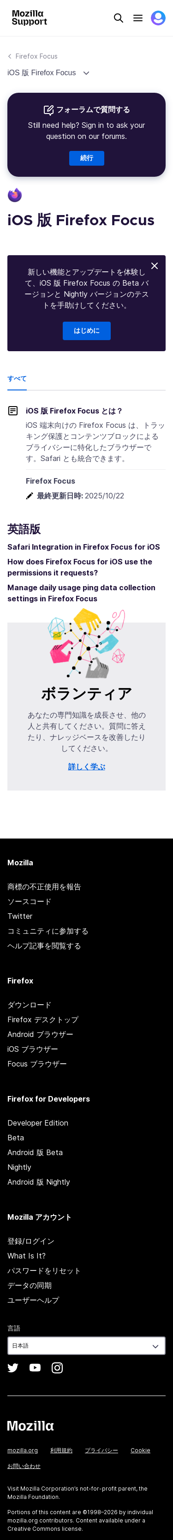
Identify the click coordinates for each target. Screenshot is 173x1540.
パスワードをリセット (44, 1270)
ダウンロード (29, 1004)
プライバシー (101, 1450)
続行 (86, 158)
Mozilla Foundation (33, 1496)
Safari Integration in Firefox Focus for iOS (83, 546)
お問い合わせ (24, 1465)
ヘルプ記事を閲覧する (44, 945)
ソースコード (29, 901)
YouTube (35, 1367)
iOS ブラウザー (32, 1049)
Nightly (19, 1167)
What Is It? (26, 1255)
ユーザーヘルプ (33, 1300)
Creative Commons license (44, 1528)
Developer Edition (37, 1122)
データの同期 (29, 1285)
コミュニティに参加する (48, 930)
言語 (13, 1328)
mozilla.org (22, 1450)
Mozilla (30, 1425)
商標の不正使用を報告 (44, 886)
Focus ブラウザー (37, 1063)
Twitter (19, 916)
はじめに (87, 331)
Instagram (57, 1367)
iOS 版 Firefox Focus (42, 73)
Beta (15, 1137)
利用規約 (61, 1450)
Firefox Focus (37, 56)
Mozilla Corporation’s (49, 1488)
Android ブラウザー (40, 1034)
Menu (138, 18)
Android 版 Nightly (38, 1181)
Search (118, 18)
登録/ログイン (30, 1241)
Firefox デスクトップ (42, 1019)
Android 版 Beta (35, 1152)
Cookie (140, 1450)
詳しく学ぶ (86, 766)
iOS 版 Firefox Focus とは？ (74, 410)
